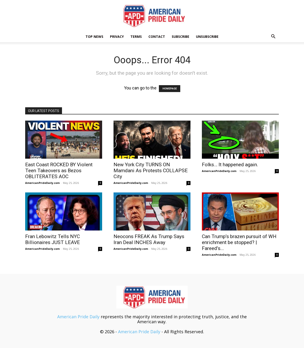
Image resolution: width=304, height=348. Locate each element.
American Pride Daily (78, 316)
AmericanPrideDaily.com (42, 183)
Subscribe (180, 36)
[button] (273, 36)
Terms (136, 36)
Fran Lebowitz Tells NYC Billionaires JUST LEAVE (52, 239)
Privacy (117, 36)
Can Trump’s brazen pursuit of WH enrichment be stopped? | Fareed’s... (239, 242)
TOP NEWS (94, 36)
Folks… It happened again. (230, 164)
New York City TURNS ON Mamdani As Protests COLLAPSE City (151, 170)
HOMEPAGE (169, 88)
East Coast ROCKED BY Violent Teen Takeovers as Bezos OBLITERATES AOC (59, 170)
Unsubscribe (207, 36)
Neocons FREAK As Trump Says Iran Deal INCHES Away (149, 239)
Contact (156, 36)
